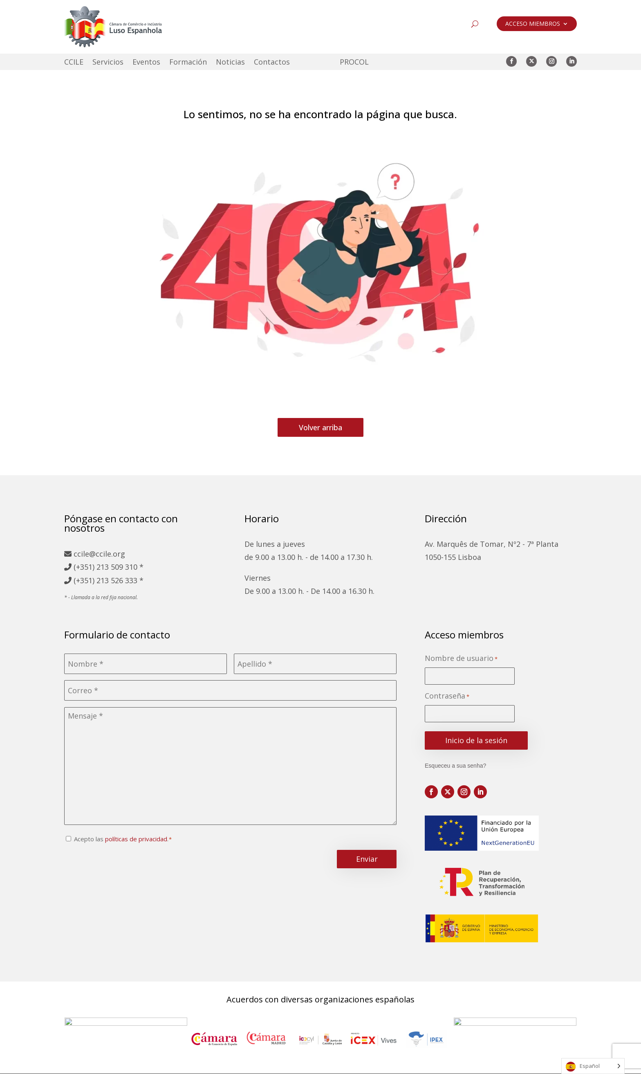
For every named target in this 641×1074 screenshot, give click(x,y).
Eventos (146, 63)
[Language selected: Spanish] (593, 1066)
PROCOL (354, 63)
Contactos (272, 63)
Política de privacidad (267, 1065)
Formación (188, 63)
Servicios (107, 63)
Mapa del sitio (197, 1065)
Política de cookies (346, 1065)
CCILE (73, 63)
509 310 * (127, 567)
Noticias (230, 63)
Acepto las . (121, 839)
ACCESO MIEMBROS (532, 24)
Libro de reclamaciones (427, 1065)
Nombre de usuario (461, 659)
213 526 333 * (119, 580)
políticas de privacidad (136, 839)
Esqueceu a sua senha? (455, 765)
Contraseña (447, 696)
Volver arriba (320, 427)
